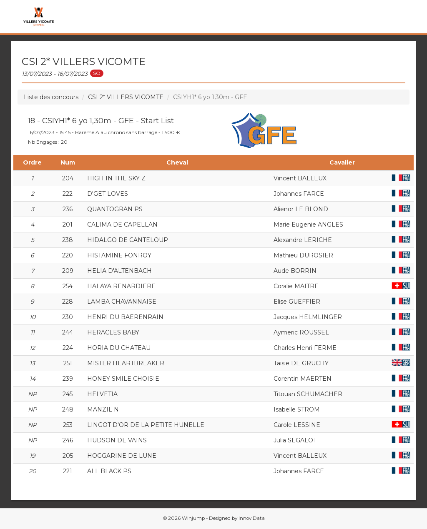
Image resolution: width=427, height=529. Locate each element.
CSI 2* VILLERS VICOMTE (125, 97)
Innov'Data (252, 518)
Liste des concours (51, 97)
